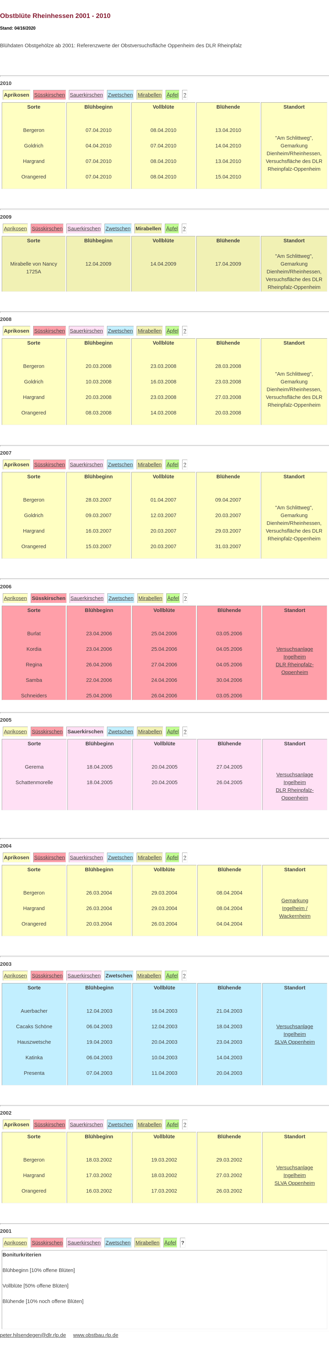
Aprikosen (15, 228)
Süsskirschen (49, 95)
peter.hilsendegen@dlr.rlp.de (33, 1335)
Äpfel (172, 95)
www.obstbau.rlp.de (95, 1335)
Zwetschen (120, 95)
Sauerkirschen (86, 95)
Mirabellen (150, 95)
